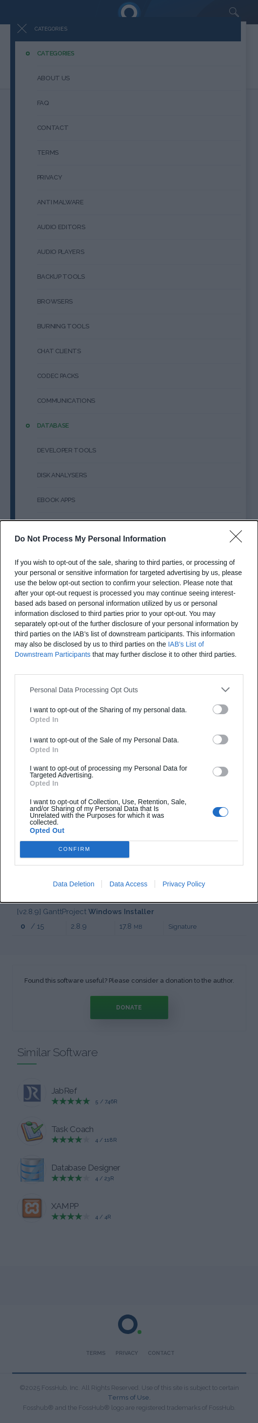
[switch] (220, 709)
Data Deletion (74, 884)
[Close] (239, 539)
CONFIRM (74, 849)
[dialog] (129, 711)
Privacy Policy (183, 884)
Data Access (128, 884)
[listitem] (129, 689)
